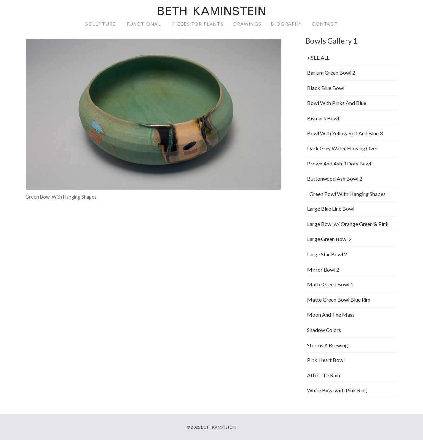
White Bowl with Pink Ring (337, 390)
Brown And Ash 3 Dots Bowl (339, 163)
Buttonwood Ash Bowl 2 (334, 178)
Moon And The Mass (331, 315)
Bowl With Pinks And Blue (336, 103)
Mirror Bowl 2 (323, 269)
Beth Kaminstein (211, 11)
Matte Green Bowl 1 (330, 284)
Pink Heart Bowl (326, 360)
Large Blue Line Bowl (330, 208)
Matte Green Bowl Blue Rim (338, 299)
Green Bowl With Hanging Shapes (347, 194)
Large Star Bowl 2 (327, 254)
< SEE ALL (318, 58)
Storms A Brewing (327, 345)
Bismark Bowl (323, 118)
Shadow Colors (324, 330)
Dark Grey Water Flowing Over (342, 148)
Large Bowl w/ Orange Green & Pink (348, 224)
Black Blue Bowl (325, 88)
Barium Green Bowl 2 (331, 72)
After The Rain (323, 375)
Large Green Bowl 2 (329, 239)
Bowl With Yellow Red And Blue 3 (345, 133)
